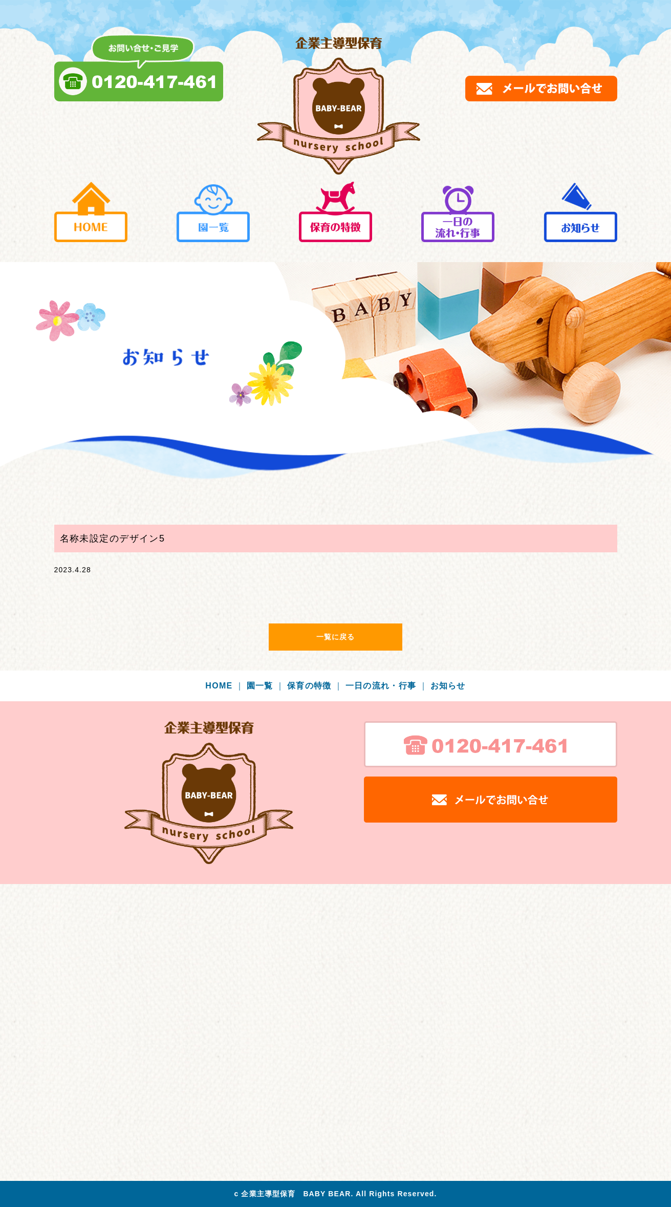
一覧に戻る (335, 637)
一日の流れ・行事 (386, 685)
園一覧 (266, 685)
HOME (224, 685)
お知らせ (448, 685)
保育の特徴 (315, 685)
